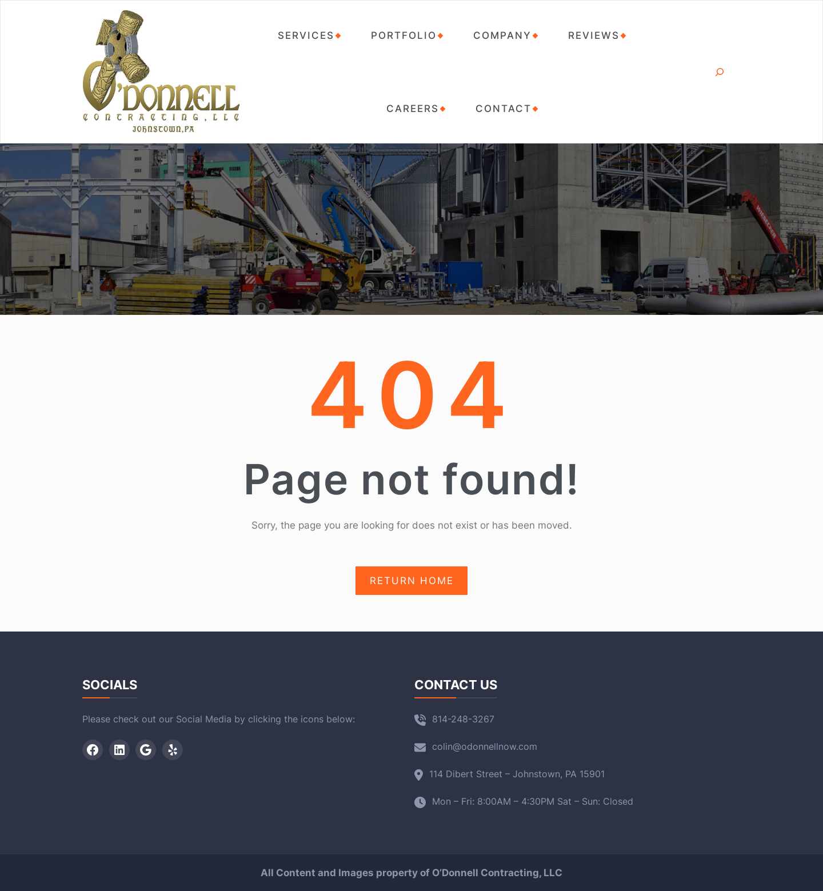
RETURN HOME (412, 580)
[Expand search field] (719, 71)
